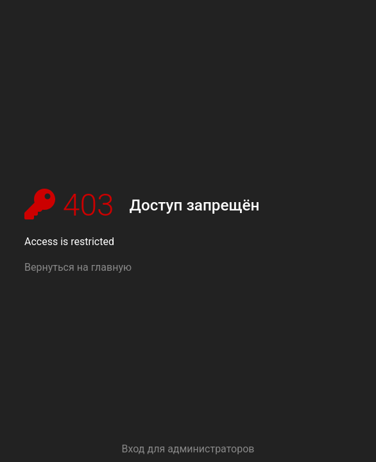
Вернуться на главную (78, 267)
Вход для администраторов (188, 449)
